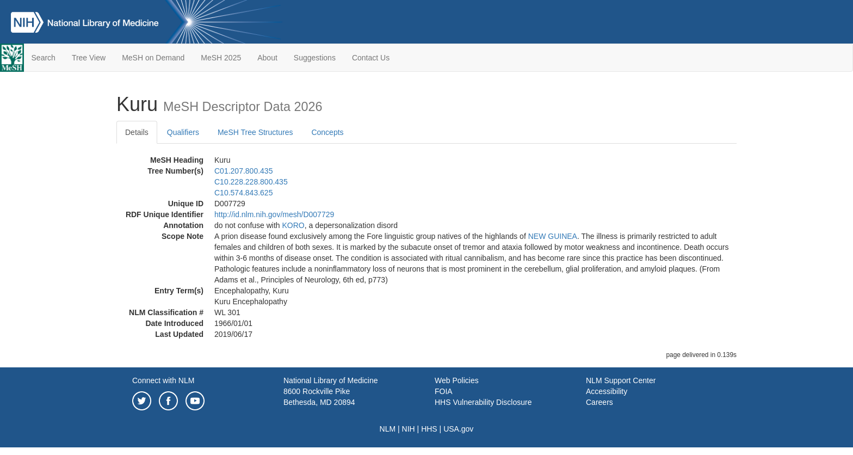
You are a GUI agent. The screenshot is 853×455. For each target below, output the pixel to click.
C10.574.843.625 (243, 192)
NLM (388, 429)
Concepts (327, 132)
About (267, 57)
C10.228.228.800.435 (251, 181)
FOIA (444, 391)
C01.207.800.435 (243, 171)
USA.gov (458, 429)
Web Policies (457, 380)
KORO (293, 225)
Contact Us (371, 57)
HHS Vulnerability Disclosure (483, 402)
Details (137, 132)
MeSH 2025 (221, 57)
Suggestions (315, 57)
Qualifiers (183, 132)
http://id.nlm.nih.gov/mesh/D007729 (274, 214)
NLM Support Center (621, 380)
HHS (429, 429)
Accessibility (606, 391)
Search (43, 57)
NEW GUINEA (552, 236)
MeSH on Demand (153, 57)
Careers (599, 402)
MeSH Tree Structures (255, 132)
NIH (408, 429)
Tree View (89, 57)
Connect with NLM (163, 380)
